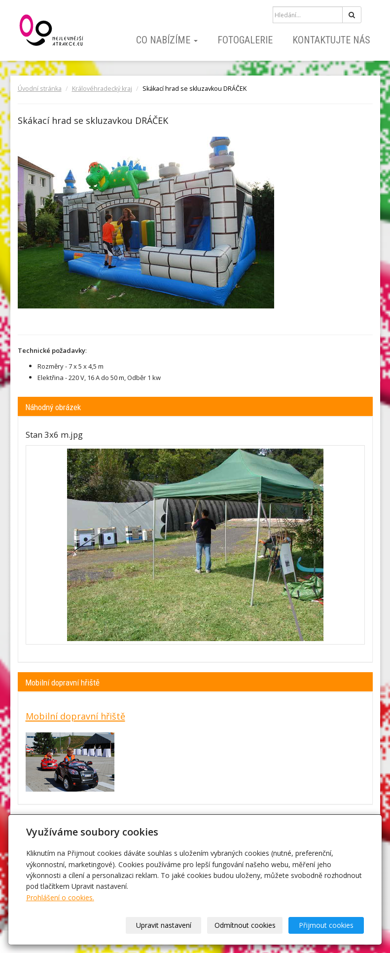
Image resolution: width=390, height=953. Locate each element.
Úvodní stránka (40, 88)
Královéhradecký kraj (102, 88)
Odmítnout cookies (245, 925)
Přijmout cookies (326, 925)
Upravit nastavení (163, 925)
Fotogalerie (245, 40)
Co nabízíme (167, 40)
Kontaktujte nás (331, 40)
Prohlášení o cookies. (60, 897)
